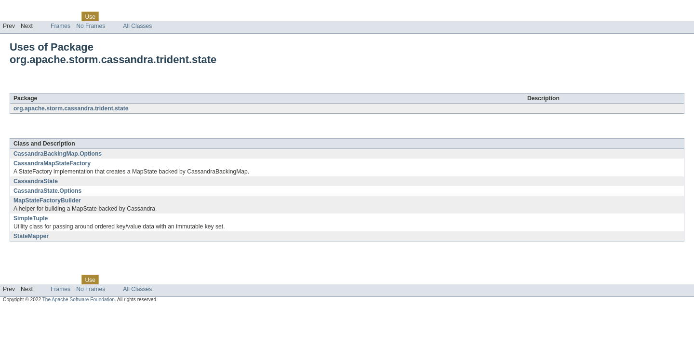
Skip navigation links (26, 8)
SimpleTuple (30, 218)
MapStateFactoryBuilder (47, 200)
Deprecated (137, 16)
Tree (110, 16)
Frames (60, 26)
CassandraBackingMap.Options (57, 153)
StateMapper (31, 236)
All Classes (137, 26)
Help (184, 16)
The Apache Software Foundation (78, 299)
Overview (15, 16)
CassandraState (35, 181)
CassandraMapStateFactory (52, 163)
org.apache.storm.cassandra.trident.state (123, 87)
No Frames (90, 26)
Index (165, 16)
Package (44, 16)
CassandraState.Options (47, 190)
